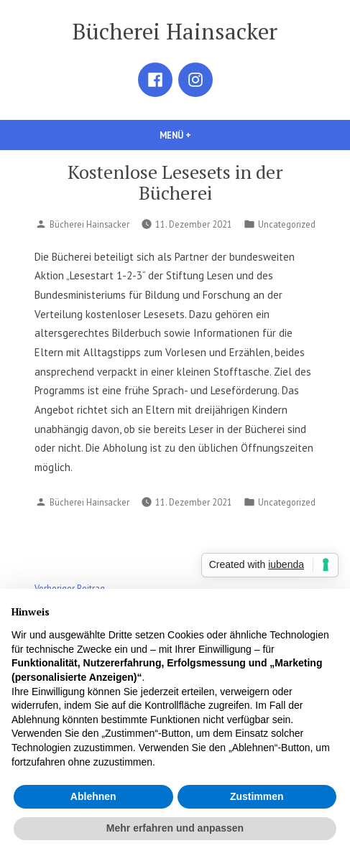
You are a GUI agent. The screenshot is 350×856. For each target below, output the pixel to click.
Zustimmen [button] (257, 796)
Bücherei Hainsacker (175, 31)
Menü (200, 135)
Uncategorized (287, 224)
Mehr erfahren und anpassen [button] (175, 828)
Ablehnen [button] (93, 796)
